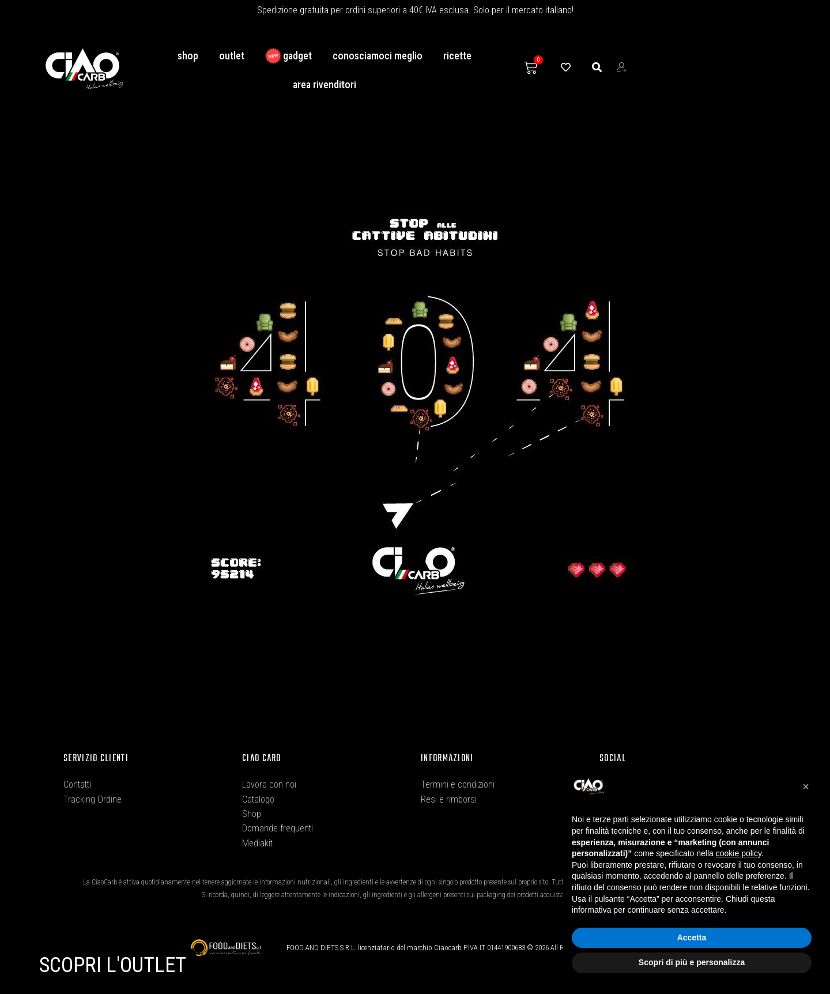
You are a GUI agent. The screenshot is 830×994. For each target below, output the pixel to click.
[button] (806, 786)
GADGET (288, 56)
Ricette (457, 56)
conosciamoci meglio (377, 56)
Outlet (231, 56)
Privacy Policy (447, 825)
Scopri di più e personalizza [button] (692, 962)
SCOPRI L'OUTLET (112, 965)
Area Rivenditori (324, 84)
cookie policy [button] (738, 853)
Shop (188, 56)
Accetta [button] (692, 937)
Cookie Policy (445, 851)
